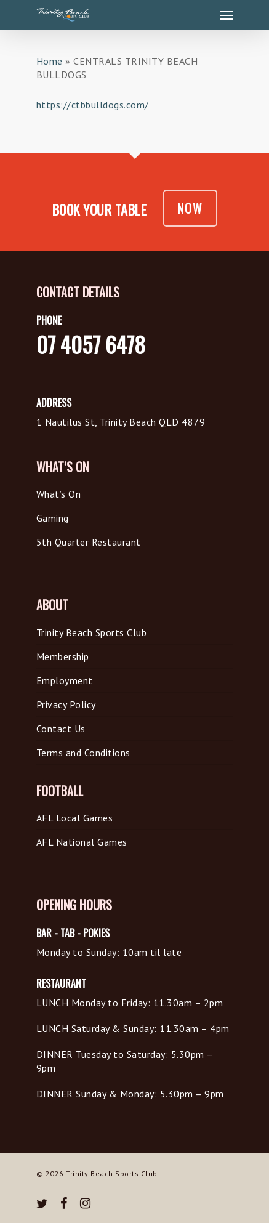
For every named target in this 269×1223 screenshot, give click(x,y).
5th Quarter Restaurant (88, 542)
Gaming (52, 518)
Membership (62, 656)
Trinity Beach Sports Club (91, 632)
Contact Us (61, 728)
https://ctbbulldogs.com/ (92, 105)
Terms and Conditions (83, 752)
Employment (64, 680)
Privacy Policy (66, 704)
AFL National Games (81, 842)
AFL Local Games (74, 818)
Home (49, 61)
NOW (190, 208)
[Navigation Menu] (226, 15)
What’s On (58, 494)
